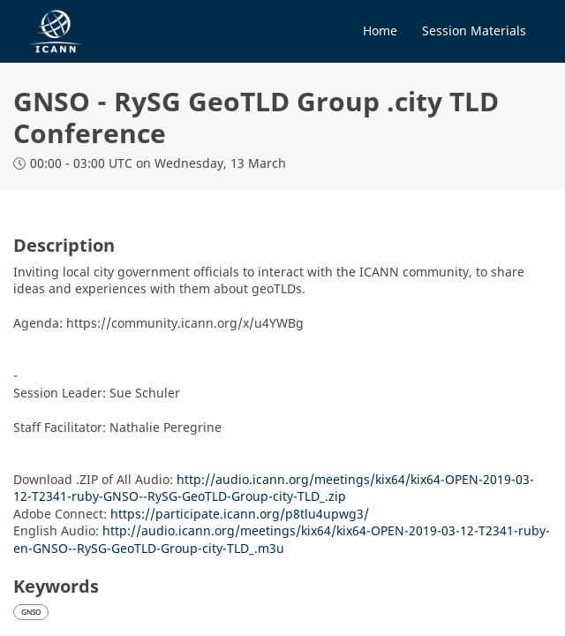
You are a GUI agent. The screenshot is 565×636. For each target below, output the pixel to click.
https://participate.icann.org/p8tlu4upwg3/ (239, 513)
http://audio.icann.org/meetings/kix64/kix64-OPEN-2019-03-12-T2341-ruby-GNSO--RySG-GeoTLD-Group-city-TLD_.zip (273, 488)
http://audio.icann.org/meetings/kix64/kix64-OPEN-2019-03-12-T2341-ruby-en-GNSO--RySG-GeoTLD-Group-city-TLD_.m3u (281, 539)
